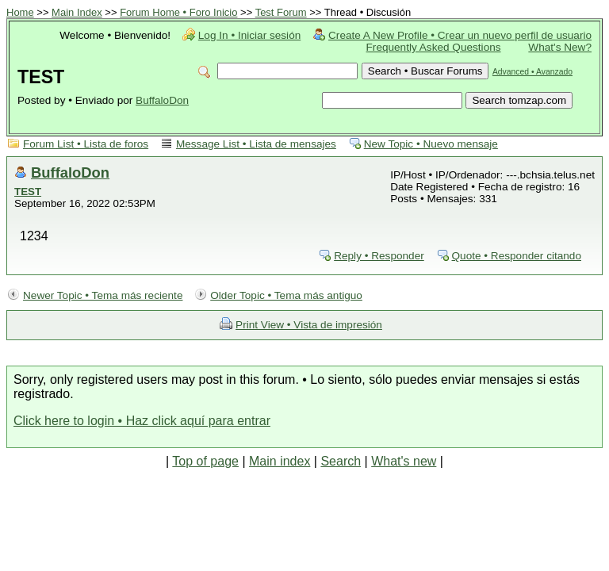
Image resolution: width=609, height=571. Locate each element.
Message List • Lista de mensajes (256, 144)
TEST (27, 191)
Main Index (77, 12)
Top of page (205, 461)
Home (20, 12)
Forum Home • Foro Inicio (178, 12)
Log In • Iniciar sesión (249, 35)
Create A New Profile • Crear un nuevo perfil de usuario (460, 35)
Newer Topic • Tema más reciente (102, 295)
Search (340, 461)
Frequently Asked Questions (433, 47)
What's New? (560, 47)
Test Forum (281, 12)
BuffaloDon (162, 100)
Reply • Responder (379, 256)
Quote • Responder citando (516, 256)
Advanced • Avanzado (532, 71)
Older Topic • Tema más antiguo (286, 295)
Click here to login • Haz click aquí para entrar (141, 420)
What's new (403, 461)
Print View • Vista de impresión (309, 325)
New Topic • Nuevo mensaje (431, 144)
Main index (279, 461)
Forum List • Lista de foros (85, 144)
